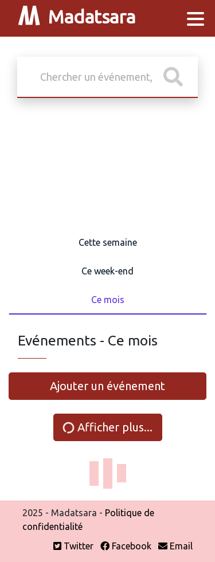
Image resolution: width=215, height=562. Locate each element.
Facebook (125, 546)
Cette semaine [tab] (108, 242)
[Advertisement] (107, 167)
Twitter (73, 546)
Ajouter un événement (107, 385)
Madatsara (76, 19)
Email (175, 546)
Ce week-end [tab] (107, 271)
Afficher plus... (106, 427)
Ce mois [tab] (107, 299)
